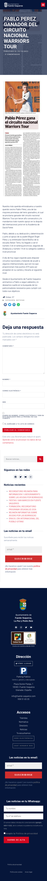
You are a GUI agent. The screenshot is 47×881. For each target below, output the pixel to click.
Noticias (20, 300)
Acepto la (22, 833)
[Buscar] (40, 459)
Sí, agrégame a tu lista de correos (18, 424)
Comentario (8, 346)
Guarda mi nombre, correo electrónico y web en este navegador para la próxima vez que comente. (23, 417)
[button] (43, 5)
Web (4, 402)
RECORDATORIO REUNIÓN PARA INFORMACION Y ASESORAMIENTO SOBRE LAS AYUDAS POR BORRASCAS (26, 494)
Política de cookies (16, 872)
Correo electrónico (12, 390)
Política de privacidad (27, 833)
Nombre (6, 379)
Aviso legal (28, 872)
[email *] (23, 549)
